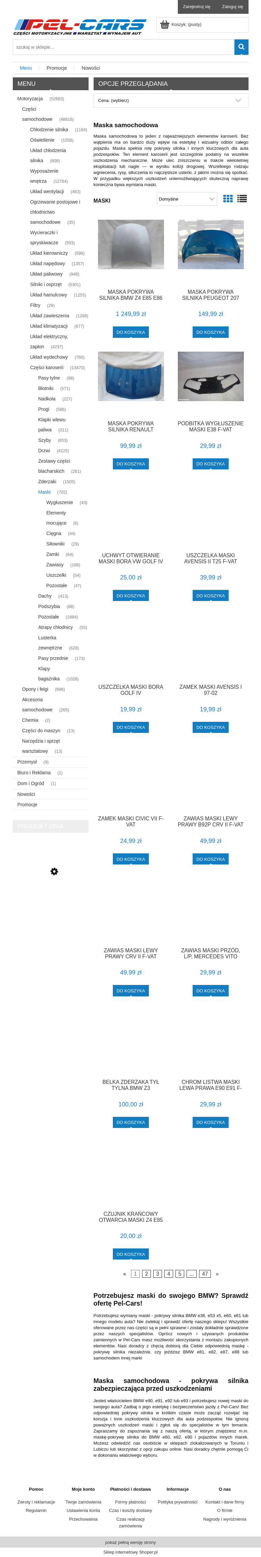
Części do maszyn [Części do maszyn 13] (41, 730)
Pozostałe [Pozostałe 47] (56, 585)
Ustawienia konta (83, 1510)
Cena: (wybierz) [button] (113, 100)
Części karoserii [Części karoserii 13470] (47, 367)
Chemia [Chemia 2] (30, 720)
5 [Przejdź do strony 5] (180, 1274)
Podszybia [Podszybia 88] (49, 606)
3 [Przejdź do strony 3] (157, 1274)
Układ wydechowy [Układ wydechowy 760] (49, 357)
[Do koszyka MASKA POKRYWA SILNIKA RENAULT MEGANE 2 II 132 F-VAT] (131, 463)
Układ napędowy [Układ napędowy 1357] (47, 263)
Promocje (27, 804)
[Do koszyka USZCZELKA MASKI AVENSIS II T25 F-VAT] (211, 595)
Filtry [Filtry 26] (35, 305)
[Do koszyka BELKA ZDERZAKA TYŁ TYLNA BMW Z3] (131, 1122)
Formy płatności (130, 1502)
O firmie (225, 1510)
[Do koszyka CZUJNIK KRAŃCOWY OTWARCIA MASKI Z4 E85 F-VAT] (131, 1254)
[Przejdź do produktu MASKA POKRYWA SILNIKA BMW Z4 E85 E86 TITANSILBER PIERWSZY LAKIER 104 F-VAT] (131, 252)
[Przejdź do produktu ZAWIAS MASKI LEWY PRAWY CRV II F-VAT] (131, 910)
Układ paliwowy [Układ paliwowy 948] (46, 274)
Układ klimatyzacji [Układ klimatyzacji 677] (49, 326)
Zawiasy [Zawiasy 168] (55, 564)
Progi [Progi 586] (44, 409)
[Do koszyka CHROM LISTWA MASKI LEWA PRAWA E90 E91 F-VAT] (211, 1122)
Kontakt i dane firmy (224, 1502)
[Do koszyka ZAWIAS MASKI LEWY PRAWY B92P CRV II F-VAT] (211, 858)
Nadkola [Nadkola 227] (47, 398)
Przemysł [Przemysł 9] (27, 762)
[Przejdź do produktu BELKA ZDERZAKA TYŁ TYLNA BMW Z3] (131, 1042)
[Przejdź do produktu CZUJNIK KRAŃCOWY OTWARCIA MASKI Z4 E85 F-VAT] (131, 1174)
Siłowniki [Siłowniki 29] (55, 543)
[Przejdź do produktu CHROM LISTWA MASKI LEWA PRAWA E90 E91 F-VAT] (211, 1042)
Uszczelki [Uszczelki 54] (56, 575)
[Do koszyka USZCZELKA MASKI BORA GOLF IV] (131, 727)
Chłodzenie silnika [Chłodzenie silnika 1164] (49, 129)
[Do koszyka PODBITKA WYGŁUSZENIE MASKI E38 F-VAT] (211, 463)
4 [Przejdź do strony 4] (168, 1274)
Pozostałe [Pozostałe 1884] (48, 617)
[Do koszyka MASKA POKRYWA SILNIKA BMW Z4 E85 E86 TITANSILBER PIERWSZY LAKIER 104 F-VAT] (131, 332)
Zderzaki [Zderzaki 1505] (47, 481)
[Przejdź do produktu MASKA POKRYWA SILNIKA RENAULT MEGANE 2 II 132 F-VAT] (131, 384)
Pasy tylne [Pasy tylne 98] (49, 378)
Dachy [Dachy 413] (45, 596)
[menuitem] (26, 68)
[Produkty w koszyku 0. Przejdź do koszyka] (181, 24)
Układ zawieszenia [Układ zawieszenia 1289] (49, 315)
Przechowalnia (83, 1519)
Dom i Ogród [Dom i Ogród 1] (31, 783)
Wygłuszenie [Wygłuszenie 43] (59, 502)
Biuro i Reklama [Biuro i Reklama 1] (34, 772)
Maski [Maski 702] (44, 492)
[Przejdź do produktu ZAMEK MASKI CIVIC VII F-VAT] (131, 779)
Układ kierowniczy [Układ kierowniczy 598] (49, 253)
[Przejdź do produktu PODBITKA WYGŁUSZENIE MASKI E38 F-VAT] (211, 384)
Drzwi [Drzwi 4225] (44, 450)
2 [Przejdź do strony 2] (146, 1274)
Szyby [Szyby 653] (44, 440)
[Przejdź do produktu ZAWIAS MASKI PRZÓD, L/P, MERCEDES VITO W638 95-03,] (211, 910)
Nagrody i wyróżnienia (225, 1519)
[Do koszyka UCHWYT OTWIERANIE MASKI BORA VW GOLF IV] (131, 595)
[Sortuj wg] (187, 199)
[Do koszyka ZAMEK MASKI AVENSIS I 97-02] (211, 727)
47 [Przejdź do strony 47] (205, 1274)
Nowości (26, 794)
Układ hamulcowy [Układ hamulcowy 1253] (48, 294)
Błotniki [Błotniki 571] (46, 388)
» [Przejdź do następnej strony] (217, 1274)
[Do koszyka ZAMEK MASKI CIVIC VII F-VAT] (131, 858)
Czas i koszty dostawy (130, 1510)
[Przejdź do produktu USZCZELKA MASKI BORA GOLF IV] (131, 647)
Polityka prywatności (178, 1502)
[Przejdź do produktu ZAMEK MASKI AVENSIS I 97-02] (211, 647)
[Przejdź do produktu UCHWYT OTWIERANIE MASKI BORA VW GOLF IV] (131, 515)
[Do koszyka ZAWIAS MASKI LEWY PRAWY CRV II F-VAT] (131, 990)
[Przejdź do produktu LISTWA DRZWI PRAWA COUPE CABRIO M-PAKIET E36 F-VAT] (50, 900)
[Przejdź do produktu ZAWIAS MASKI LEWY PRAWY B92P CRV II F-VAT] (211, 779)
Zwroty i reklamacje (36, 1502)
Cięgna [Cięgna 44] (53, 533)
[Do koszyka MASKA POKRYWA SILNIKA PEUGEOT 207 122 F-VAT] (211, 332)
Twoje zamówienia (83, 1502)
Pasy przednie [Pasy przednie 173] (53, 658)
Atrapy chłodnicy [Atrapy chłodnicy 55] (55, 627)
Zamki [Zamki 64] (52, 554)
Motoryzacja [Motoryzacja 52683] (30, 98)
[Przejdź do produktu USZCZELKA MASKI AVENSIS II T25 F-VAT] (211, 515)
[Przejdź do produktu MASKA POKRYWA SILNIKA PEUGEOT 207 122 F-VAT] (211, 252)
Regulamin (36, 1510)
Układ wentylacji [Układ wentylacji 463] (47, 191)
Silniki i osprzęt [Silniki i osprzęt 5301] (46, 284)
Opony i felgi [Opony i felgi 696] (35, 689)
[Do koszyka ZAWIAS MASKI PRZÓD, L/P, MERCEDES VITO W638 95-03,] (211, 990)
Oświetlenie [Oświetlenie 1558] (42, 140)
